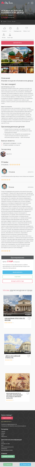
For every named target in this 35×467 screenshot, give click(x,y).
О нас (2, 442)
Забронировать (17, 42)
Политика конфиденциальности (9, 424)
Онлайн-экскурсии (8, 456)
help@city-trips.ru (7, 421)
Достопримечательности (7, 447)
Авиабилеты (4, 448)
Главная (3, 431)
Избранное (4, 436)
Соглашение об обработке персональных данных (13, 426)
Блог (2, 445)
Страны (3, 433)
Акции (2, 435)
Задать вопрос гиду (17, 281)
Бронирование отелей (6, 450)
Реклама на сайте (5, 443)
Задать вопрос (7, 418)
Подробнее (17, 276)
